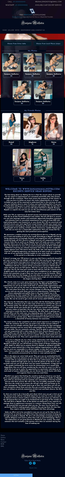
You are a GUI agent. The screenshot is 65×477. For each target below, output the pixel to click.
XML (2, 446)
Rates (17, 30)
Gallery (11, 30)
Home (5, 30)
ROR (2, 444)
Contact (3, 442)
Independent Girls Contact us (33, 30)
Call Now (16, 475)
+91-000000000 (19, 2)
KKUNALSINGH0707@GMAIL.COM (48, 2)
